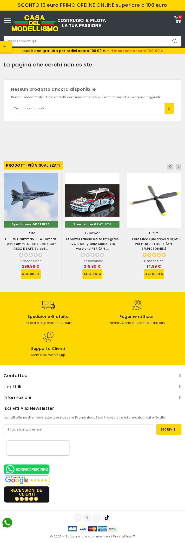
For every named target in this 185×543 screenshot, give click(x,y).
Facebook (78, 517)
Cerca (174, 41)
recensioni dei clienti (27, 492)
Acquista (31, 274)
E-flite (31, 233)
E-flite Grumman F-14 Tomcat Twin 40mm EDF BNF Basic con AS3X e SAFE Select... (31, 244)
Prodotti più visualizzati (33, 165)
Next (178, 167)
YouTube (88, 517)
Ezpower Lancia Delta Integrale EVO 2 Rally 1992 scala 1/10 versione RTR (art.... (92, 244)
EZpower (92, 233)
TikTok (107, 517)
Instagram (97, 517)
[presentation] (38, 448)
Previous (172, 167)
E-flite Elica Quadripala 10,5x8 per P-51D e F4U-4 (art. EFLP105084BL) (154, 244)
